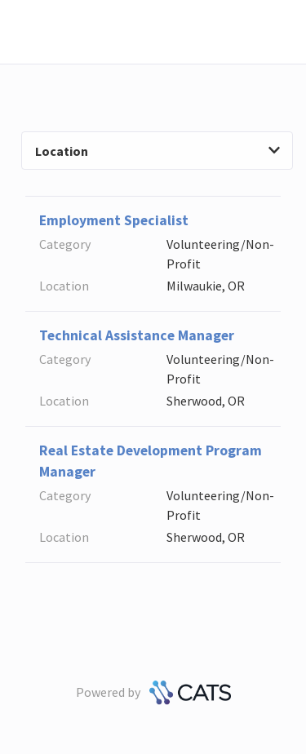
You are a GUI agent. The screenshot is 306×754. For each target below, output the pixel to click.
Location (157, 151)
